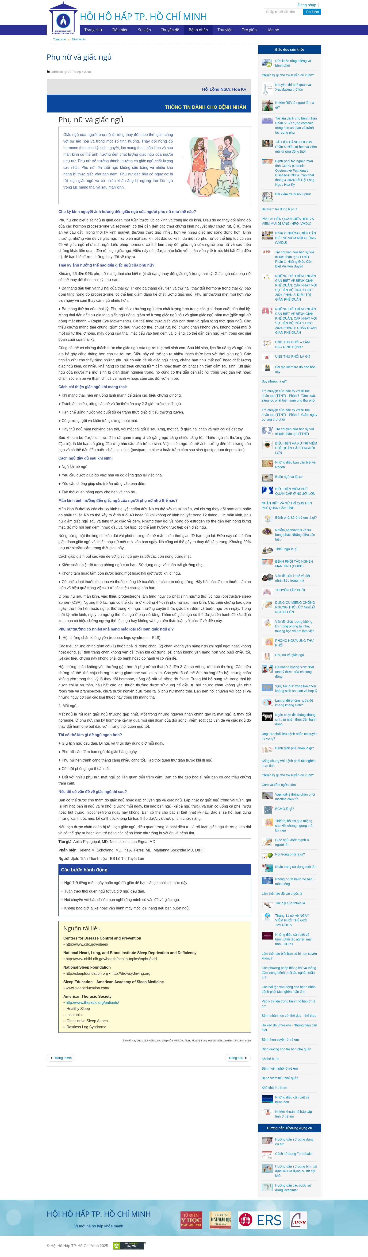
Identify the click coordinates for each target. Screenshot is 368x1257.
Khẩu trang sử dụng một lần (295, 867)
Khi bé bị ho (270, 1059)
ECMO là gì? (284, 809)
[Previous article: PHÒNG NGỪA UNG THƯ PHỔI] (61, 1058)
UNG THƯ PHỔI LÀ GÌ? (292, 356)
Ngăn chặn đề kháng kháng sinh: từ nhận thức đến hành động (296, 719)
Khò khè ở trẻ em (274, 1088)
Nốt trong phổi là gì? (290, 854)
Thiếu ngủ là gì (286, 549)
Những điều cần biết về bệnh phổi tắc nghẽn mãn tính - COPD (294, 939)
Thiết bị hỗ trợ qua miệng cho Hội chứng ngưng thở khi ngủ (294, 825)
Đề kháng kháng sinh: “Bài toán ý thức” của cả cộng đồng (294, 671)
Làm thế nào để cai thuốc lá (282, 893)
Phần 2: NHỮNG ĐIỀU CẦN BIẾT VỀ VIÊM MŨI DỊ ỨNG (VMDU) (295, 237)
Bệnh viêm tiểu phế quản (280, 1078)
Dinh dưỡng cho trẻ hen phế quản (286, 1049)
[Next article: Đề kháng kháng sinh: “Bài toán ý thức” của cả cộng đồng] (238, 1058)
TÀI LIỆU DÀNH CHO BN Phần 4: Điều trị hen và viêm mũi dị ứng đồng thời (296, 146)
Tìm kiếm (312, 12)
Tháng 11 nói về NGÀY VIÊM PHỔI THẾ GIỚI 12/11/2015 (292, 920)
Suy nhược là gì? (274, 381)
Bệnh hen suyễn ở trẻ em (280, 1039)
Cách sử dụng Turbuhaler (294, 1154)
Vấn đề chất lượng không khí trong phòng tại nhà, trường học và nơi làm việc (294, 626)
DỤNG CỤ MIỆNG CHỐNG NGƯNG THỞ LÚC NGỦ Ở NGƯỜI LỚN (295, 607)
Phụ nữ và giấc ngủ (79, 57)
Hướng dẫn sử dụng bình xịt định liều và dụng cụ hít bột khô (296, 1171)
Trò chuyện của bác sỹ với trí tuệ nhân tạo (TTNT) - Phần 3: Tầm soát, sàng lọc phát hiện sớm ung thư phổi (289, 395)
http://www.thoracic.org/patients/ (92, 1003)
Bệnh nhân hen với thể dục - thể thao (289, 1015)
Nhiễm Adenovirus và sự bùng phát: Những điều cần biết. (295, 534)
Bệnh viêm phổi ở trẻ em (280, 1068)
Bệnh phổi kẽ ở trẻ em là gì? (296, 517)
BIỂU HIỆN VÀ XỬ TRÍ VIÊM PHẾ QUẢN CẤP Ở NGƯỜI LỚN (296, 448)
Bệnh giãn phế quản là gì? (294, 748)
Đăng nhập (307, 5)
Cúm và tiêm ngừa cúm (279, 785)
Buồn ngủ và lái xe (289, 477)
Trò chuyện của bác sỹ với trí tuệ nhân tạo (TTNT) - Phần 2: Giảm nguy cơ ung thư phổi (289, 414)
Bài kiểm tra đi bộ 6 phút (293, 194)
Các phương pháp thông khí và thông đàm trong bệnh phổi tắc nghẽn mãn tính (289, 972)
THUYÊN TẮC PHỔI (290, 590)
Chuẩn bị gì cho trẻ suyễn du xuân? (288, 75)
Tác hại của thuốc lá (290, 903)
